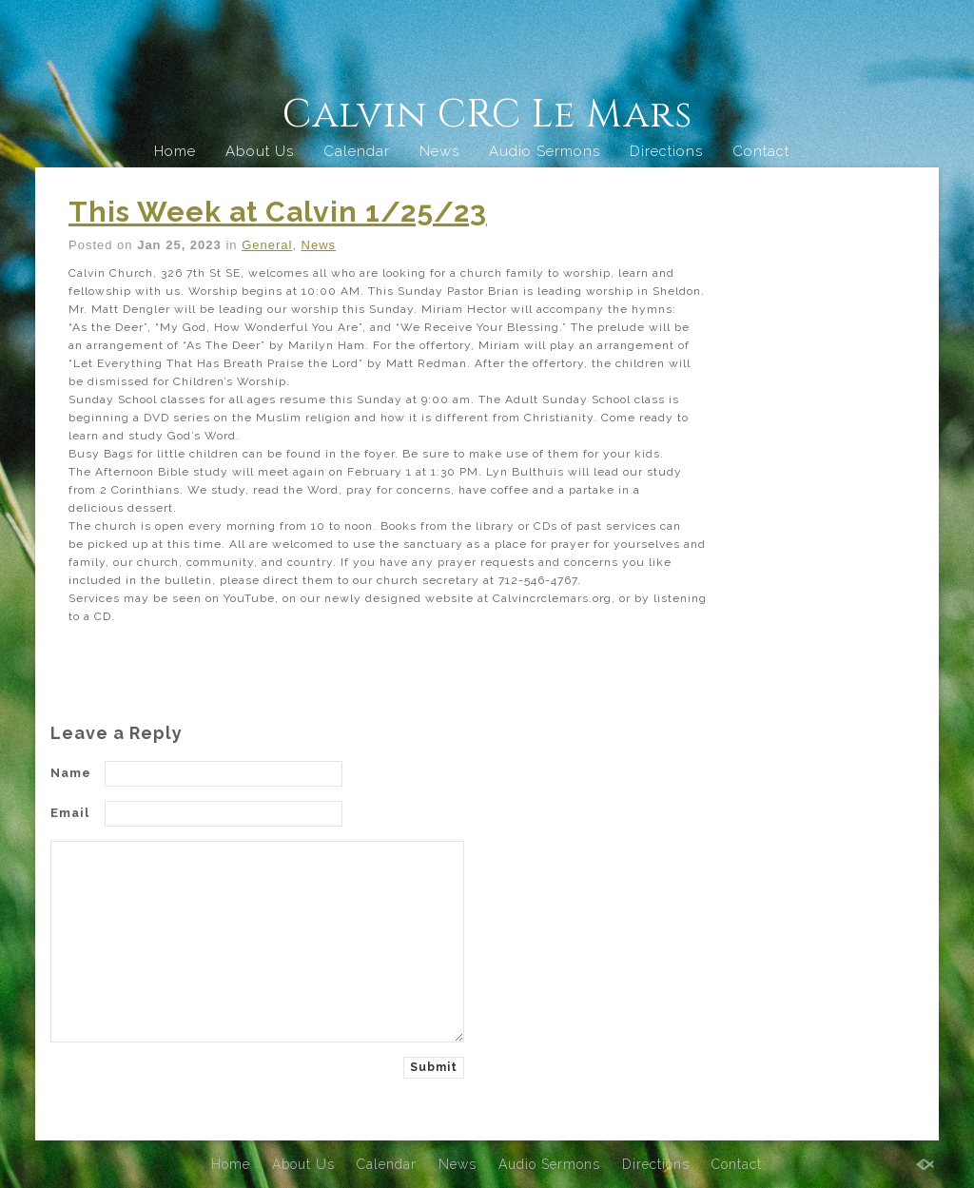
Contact (760, 151)
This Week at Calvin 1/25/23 (277, 211)
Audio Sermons (544, 151)
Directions (666, 151)
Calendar (356, 151)
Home (175, 151)
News (439, 151)
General (267, 245)
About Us (259, 151)
